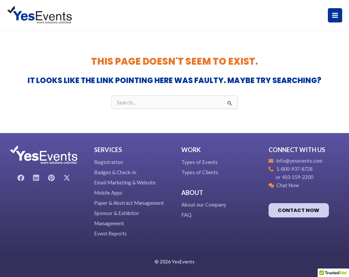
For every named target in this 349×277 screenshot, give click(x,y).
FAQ (186, 215)
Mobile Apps (108, 193)
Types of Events (199, 162)
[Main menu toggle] (335, 15)
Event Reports (110, 233)
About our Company (203, 204)
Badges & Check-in (115, 172)
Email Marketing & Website (125, 182)
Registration (108, 162)
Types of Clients (199, 172)
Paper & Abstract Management (129, 203)
